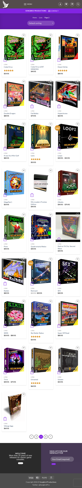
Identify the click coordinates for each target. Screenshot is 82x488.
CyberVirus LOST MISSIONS (37, 68)
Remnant (34, 291)
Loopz (60, 156)
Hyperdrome (62, 113)
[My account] (60, 4)
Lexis (33, 156)
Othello (60, 202)
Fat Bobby (34, 113)
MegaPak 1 (8, 202)
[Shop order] (41, 23)
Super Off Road (63, 333)
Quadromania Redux (38, 246)
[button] (28, 4)
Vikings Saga (8, 426)
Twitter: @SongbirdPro (41, 485)
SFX (59, 291)
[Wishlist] (66, 4)
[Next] (50, 437)
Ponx (6, 246)
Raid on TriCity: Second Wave (66, 247)
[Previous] (31, 437)
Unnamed (34, 379)
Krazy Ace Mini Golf (11, 156)
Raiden (6, 291)
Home (35, 18)
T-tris (6, 379)
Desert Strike (63, 67)
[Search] (78, 4)
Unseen (60, 379)
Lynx (40, 18)
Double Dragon (9, 113)
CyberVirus (8, 67)
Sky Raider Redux (37, 333)
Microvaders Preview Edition (39, 203)
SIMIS (6, 333)
